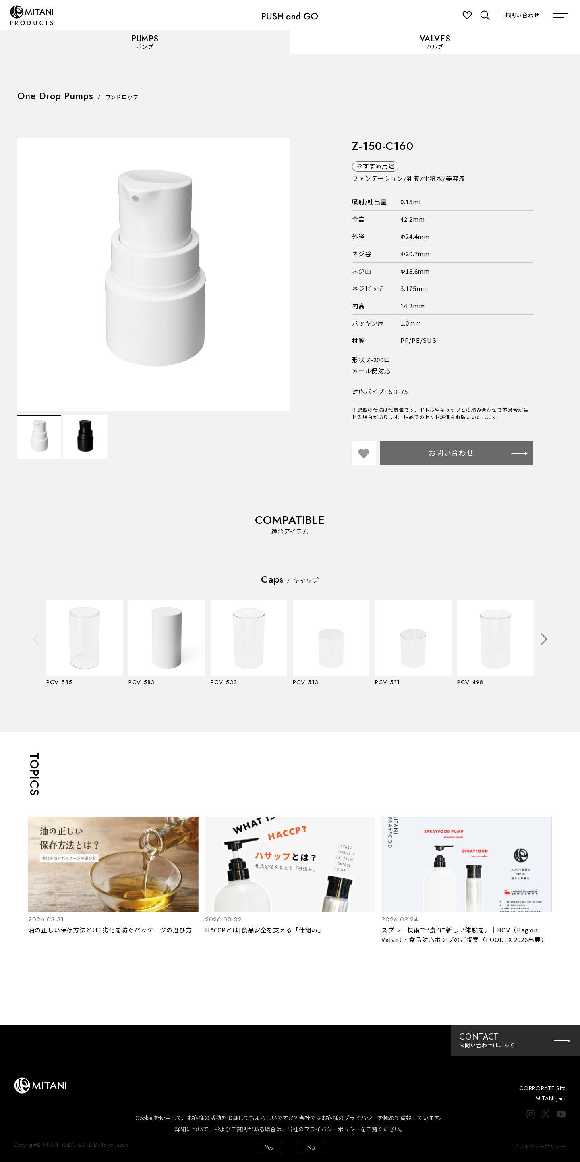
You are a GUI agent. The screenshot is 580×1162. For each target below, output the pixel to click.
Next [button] (543, 638)
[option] (153, 274)
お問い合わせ (522, 15)
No (311, 1147)
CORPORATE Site (542, 1088)
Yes (269, 1147)
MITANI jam (551, 1098)
